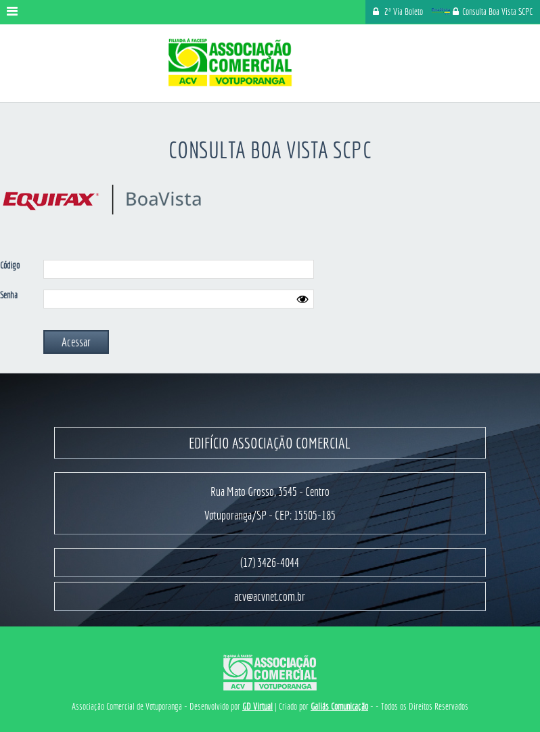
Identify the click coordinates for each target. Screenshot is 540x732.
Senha (9, 295)
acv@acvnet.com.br (269, 596)
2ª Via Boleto (403, 11)
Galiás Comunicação (339, 706)
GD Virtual (257, 706)
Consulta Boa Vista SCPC (481, 11)
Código (10, 265)
